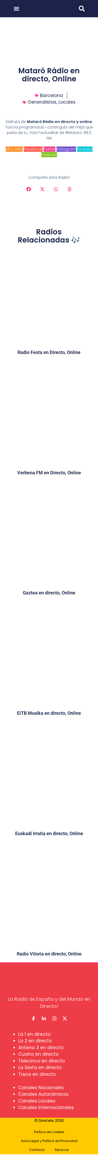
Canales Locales (36, 1101)
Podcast (49, 154)
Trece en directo (37, 1074)
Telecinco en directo (41, 1061)
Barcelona (51, 95)
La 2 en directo (35, 1041)
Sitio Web (14, 149)
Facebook (33, 149)
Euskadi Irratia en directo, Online (49, 833)
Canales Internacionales (46, 1107)
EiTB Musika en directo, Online (49, 713)
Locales (67, 102)
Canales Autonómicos (43, 1094)
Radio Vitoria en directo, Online (49, 954)
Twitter (49, 149)
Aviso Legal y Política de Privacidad (49, 1141)
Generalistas (42, 102)
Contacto (37, 1150)
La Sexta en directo (40, 1067)
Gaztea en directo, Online (49, 592)
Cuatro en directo (38, 1054)
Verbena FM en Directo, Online (49, 472)
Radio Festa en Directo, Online (49, 352)
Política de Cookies (49, 1132)
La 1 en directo (34, 1034)
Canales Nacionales (41, 1087)
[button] (16, 8)
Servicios (62, 1150)
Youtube (85, 149)
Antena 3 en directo (41, 1047)
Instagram (66, 149)
